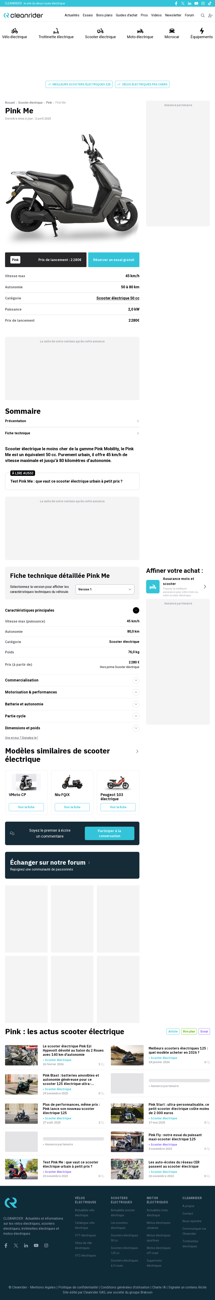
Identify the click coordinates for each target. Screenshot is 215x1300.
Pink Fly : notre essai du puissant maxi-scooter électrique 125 (175, 1137)
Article (173, 1031)
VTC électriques (85, 1255)
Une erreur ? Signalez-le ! (21, 737)
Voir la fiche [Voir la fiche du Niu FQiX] (72, 807)
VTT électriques (85, 1235)
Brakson (146, 1292)
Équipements (202, 33)
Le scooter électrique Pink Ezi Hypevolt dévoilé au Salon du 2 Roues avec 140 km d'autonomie (73, 1050)
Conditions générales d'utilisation (125, 1287)
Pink (49, 102)
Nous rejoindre (192, 1221)
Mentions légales (43, 1287)
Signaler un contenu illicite (187, 1287)
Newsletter (173, 15)
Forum (189, 15)
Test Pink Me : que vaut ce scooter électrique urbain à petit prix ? (70, 1164)
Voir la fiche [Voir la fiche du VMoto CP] (26, 807)
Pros (144, 15)
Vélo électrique (14, 33)
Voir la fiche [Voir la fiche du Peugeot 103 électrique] (118, 807)
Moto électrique (140, 33)
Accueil (10, 102)
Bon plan (189, 1031)
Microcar (172, 33)
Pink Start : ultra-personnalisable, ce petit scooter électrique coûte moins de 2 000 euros (179, 1108)
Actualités (72, 15)
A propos (188, 1206)
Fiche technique (72, 433)
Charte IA (159, 1287)
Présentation (72, 421)
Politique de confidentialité (78, 1287)
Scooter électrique (100, 33)
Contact (187, 1213)
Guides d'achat (126, 15)
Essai (204, 1031)
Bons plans (104, 15)
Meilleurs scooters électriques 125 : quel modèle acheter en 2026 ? (178, 1050)
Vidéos (156, 15)
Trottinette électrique (56, 33)
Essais (88, 15)
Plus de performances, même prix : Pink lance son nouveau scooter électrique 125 (71, 1108)
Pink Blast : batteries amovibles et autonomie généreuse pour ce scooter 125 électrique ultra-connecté (71, 1079)
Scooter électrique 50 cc (117, 298)
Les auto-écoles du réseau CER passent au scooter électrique (174, 1164)
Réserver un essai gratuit (113, 260)
